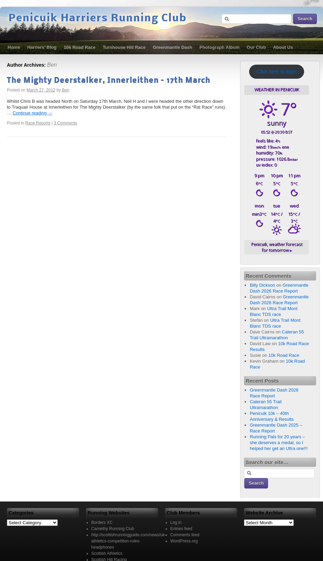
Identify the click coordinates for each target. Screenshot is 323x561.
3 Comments (65, 123)
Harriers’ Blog (41, 47)
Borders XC (102, 522)
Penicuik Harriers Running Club (98, 18)
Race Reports (37, 123)
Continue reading (33, 113)
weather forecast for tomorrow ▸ (276, 247)
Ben (52, 65)
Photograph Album (220, 47)
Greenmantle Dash (172, 47)
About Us (283, 47)
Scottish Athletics (107, 553)
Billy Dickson (262, 285)
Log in (176, 522)
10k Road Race (80, 47)
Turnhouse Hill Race (124, 47)
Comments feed (185, 534)
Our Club (256, 47)
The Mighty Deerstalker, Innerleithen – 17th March (108, 81)
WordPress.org (184, 541)
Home (14, 47)
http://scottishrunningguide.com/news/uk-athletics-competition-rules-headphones (128, 541)
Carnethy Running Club (112, 528)
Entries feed (181, 528)
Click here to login (277, 71)
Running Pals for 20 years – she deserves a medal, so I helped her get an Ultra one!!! (279, 442)
